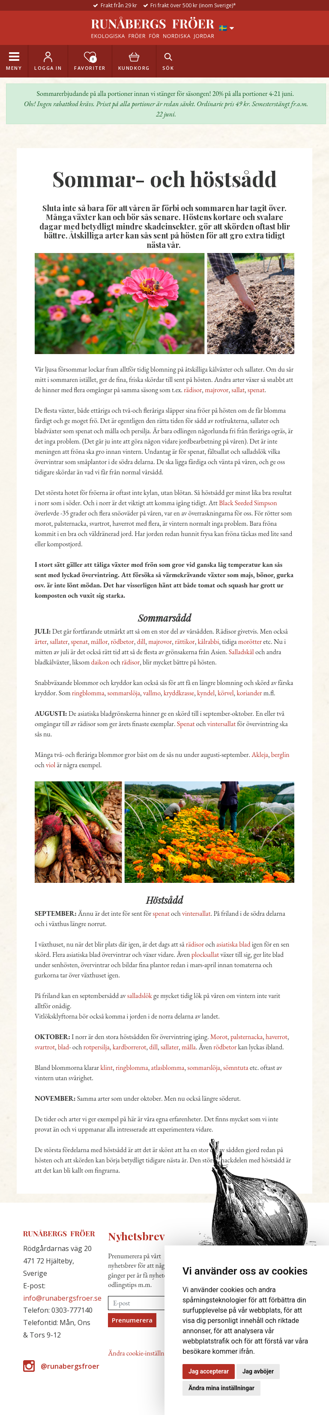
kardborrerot (130, 1047)
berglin (280, 754)
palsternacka (246, 1036)
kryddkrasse (179, 692)
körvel (225, 692)
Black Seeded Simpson (248, 502)
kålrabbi (208, 641)
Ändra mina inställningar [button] (221, 1388)
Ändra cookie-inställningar (143, 1353)
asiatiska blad (233, 944)
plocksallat (205, 954)
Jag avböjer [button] (258, 1371)
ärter (41, 641)
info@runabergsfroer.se (62, 1298)
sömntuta (235, 1067)
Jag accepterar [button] (208, 1371)
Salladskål (241, 651)
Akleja (259, 754)
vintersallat (221, 723)
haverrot (276, 1036)
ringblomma (88, 692)
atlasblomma (168, 1067)
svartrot (45, 1047)
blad (63, 1047)
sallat (238, 389)
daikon (100, 662)
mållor (99, 641)
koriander (249, 692)
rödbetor (122, 641)
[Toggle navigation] (14, 61)
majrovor (216, 389)
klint (106, 1067)
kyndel (206, 692)
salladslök (139, 995)
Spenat (186, 723)
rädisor (193, 389)
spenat (256, 389)
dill (141, 641)
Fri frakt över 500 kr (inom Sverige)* (193, 5)
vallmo (152, 692)
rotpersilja (97, 1047)
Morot (218, 1036)
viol (50, 764)
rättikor (184, 641)
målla (189, 1047)
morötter (250, 641)
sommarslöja (123, 692)
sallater (59, 641)
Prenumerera (132, 1320)
